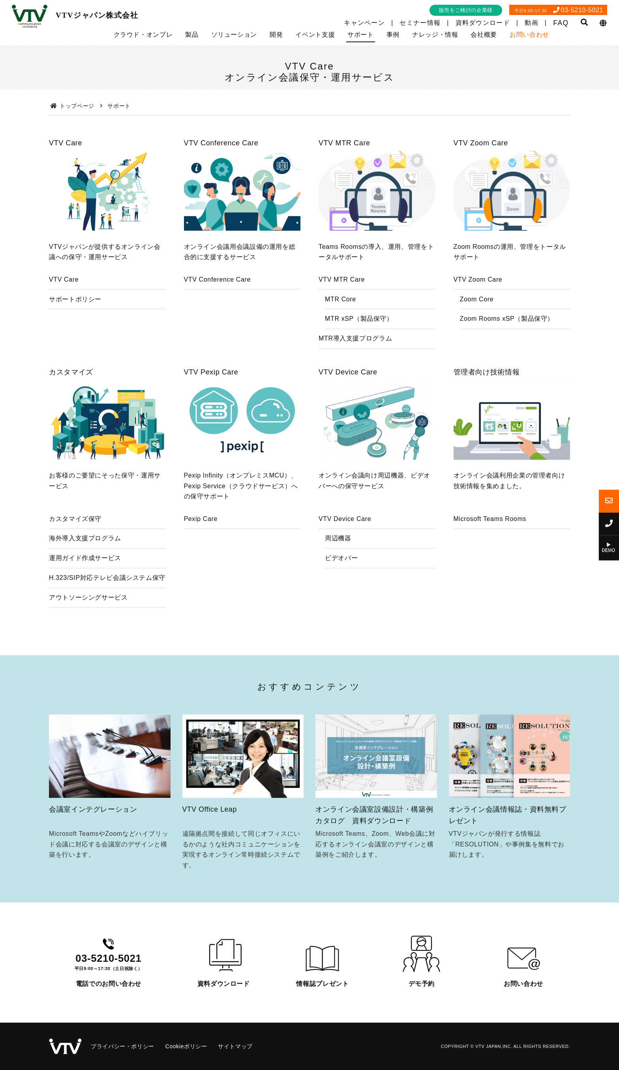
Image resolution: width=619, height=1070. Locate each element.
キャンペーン (364, 22)
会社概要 (484, 34)
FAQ (560, 22)
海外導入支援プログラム (85, 566)
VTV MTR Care (342, 279)
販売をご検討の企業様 (466, 10)
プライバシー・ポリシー (122, 1046)
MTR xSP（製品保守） (359, 318)
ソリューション (234, 34)
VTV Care (64, 279)
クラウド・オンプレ (143, 34)
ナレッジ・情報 (435, 34)
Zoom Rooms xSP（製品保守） (507, 318)
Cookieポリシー (186, 1046)
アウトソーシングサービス (88, 625)
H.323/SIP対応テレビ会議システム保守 (107, 606)
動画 (531, 22)
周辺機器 (338, 566)
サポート (360, 34)
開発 (276, 34)
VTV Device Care (345, 546)
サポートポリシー (75, 299)
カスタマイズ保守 (75, 546)
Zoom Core (477, 299)
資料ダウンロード (483, 22)
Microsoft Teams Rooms (490, 546)
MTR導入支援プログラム (355, 338)
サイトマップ (235, 1046)
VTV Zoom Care (478, 279)
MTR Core (340, 299)
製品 (191, 34)
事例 (393, 34)
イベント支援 (315, 34)
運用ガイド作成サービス (85, 586)
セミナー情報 (420, 22)
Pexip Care (201, 546)
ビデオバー (341, 586)
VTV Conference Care (217, 279)
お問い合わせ (529, 34)
